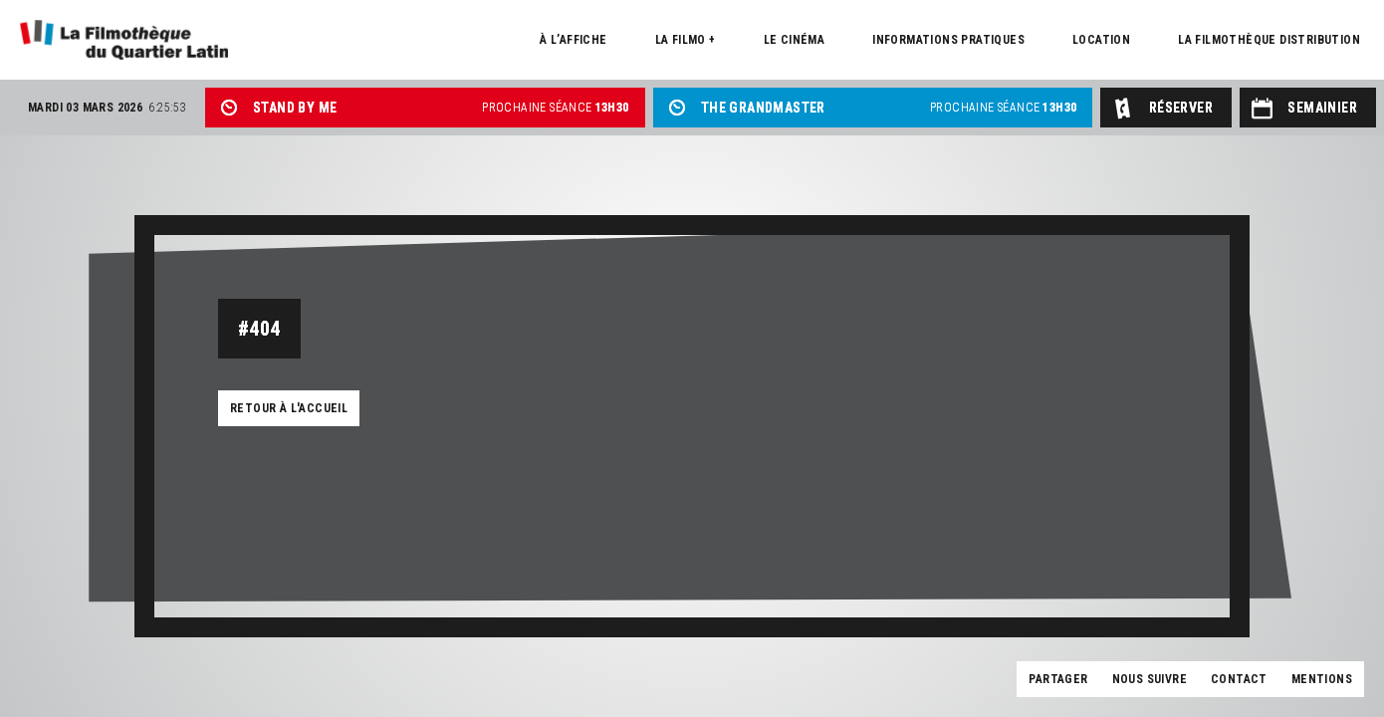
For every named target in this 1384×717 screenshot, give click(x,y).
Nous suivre (1149, 679)
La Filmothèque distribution (1269, 40)
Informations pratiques (948, 40)
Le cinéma (794, 40)
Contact (1239, 679)
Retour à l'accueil (288, 408)
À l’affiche (573, 40)
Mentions (1321, 679)
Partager (1058, 679)
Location (1101, 40)
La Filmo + (685, 40)
